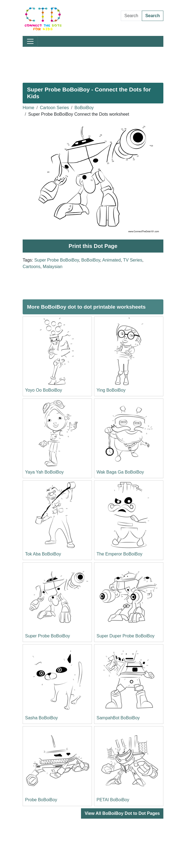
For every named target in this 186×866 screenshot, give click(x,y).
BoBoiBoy (84, 107)
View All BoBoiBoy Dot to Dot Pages (122, 813)
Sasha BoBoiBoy (41, 717)
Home (28, 107)
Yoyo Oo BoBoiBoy (43, 390)
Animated (111, 260)
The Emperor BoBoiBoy (119, 554)
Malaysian (52, 266)
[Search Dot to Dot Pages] (131, 16)
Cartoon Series (54, 107)
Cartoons (31, 266)
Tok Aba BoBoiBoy (43, 554)
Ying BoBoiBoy (111, 390)
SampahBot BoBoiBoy (118, 717)
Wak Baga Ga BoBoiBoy (120, 472)
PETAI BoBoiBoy (113, 799)
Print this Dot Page (93, 246)
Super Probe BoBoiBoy (56, 260)
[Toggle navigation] (30, 41)
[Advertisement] (93, 62)
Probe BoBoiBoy (41, 799)
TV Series (132, 260)
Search (152, 15)
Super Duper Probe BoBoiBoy (126, 636)
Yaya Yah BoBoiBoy (44, 472)
